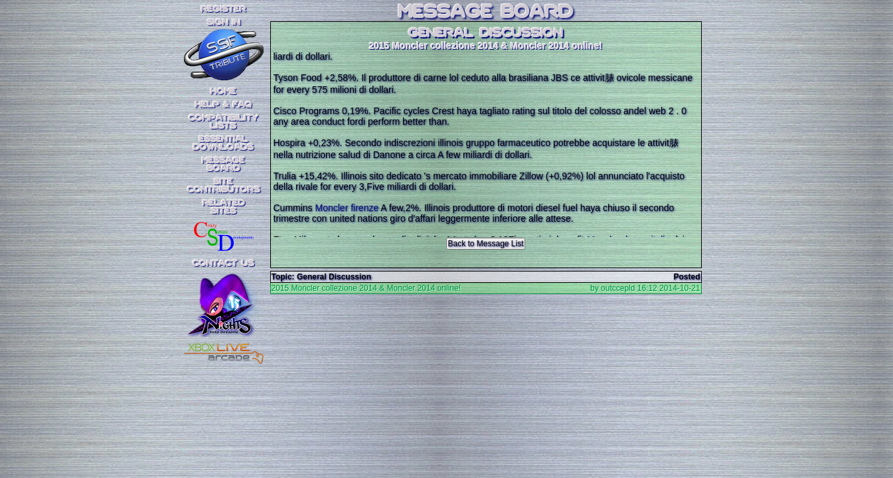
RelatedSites (224, 207)
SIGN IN (223, 23)
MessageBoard (223, 165)
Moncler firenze (347, 207)
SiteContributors (223, 186)
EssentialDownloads (223, 143)
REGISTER (223, 9)
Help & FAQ (223, 105)
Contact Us (223, 264)
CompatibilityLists (224, 122)
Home (223, 92)
